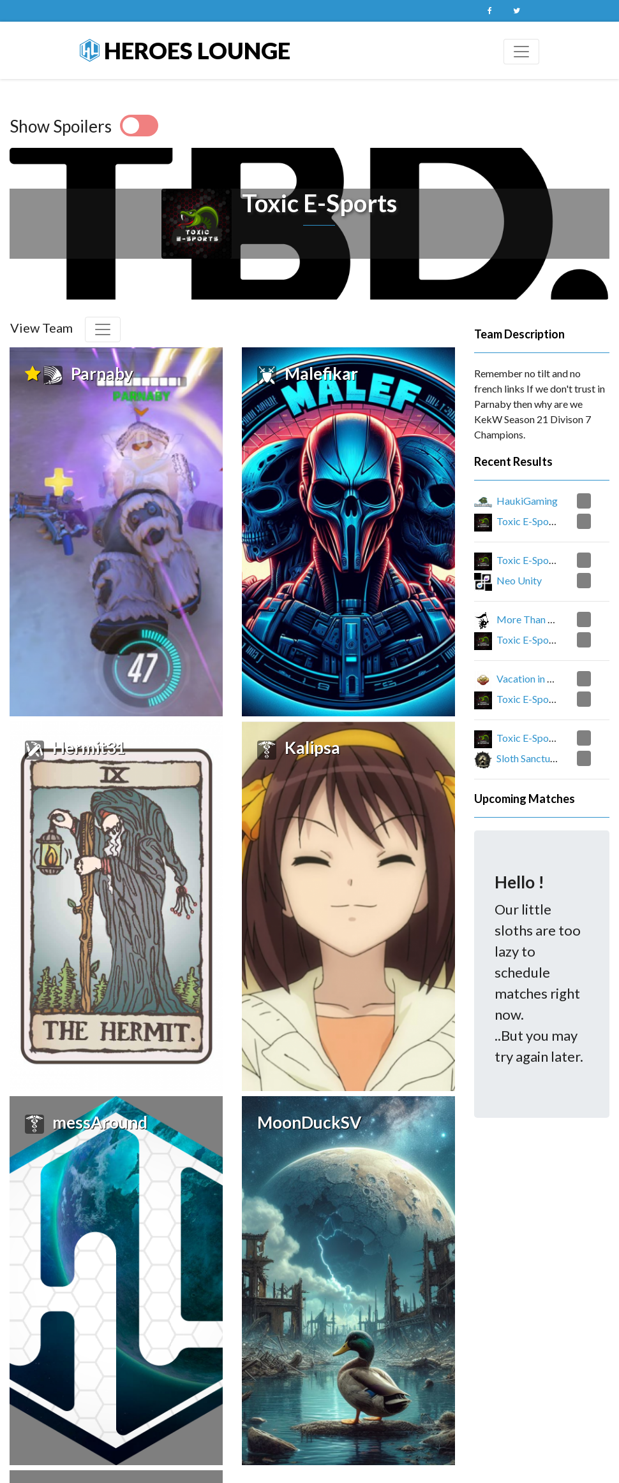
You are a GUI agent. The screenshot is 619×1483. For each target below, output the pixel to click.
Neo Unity (519, 580)
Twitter (516, 11)
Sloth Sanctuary (530, 758)
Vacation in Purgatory (544, 678)
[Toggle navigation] (521, 51)
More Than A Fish (535, 619)
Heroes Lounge (185, 50)
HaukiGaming (527, 501)
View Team (41, 327)
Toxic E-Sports (528, 521)
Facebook (489, 11)
